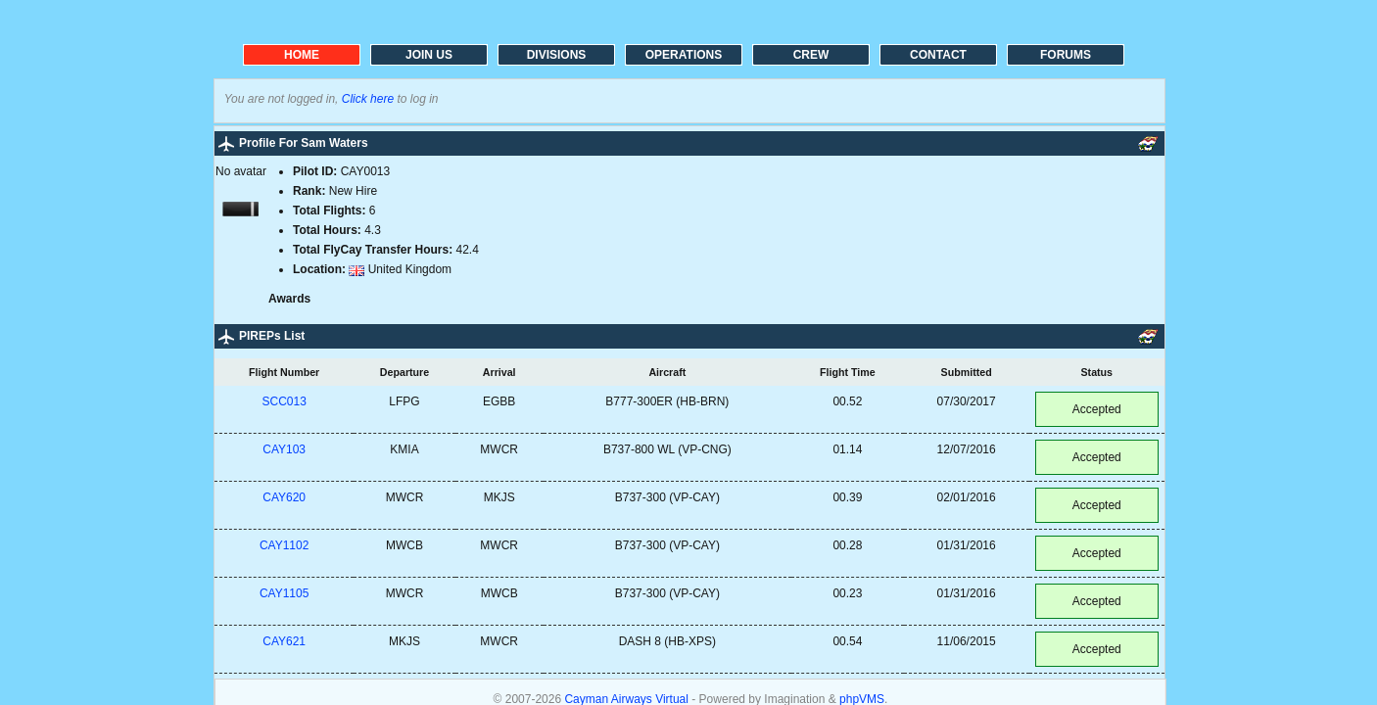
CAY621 (284, 641)
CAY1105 (284, 593)
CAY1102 (284, 545)
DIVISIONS (557, 55)
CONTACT (938, 55)
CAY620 (284, 497)
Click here (368, 99)
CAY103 (284, 449)
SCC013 (283, 401)
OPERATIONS (683, 55)
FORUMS (1065, 55)
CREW (811, 55)
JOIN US (428, 55)
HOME (301, 55)
